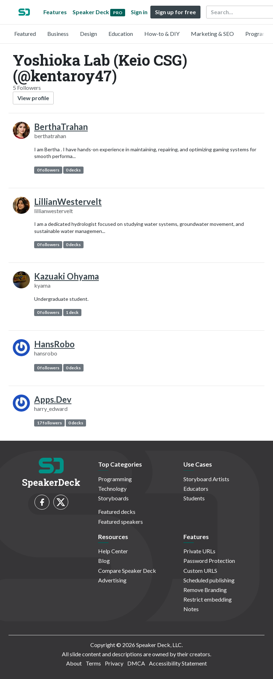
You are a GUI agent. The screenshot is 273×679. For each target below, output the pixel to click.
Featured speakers (120, 521)
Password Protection (209, 560)
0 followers (48, 170)
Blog (104, 560)
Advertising (112, 580)
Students (194, 498)
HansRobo (54, 344)
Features (55, 12)
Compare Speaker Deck (127, 570)
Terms (93, 663)
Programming (115, 479)
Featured (25, 33)
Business (58, 33)
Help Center (113, 551)
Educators (195, 488)
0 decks (73, 170)
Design (88, 33)
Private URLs (199, 551)
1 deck (72, 312)
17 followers (49, 422)
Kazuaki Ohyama (66, 276)
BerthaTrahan (61, 126)
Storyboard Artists (206, 479)
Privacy (114, 663)
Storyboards (113, 498)
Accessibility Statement (178, 663)
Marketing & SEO (212, 33)
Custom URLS (200, 570)
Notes (191, 608)
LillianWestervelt (68, 201)
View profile (33, 97)
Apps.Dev (52, 399)
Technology (112, 488)
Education (120, 33)
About (74, 663)
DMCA (136, 663)
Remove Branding (205, 589)
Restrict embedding (207, 599)
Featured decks (116, 511)
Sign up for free (175, 12)
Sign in (139, 12)
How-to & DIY (162, 33)
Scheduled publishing (209, 580)
